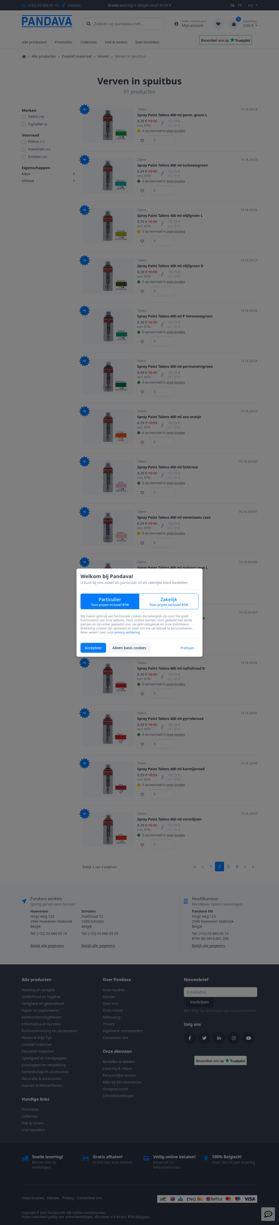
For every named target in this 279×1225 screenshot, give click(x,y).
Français (187, 647)
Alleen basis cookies (129, 647)
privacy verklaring (127, 632)
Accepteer (93, 647)
